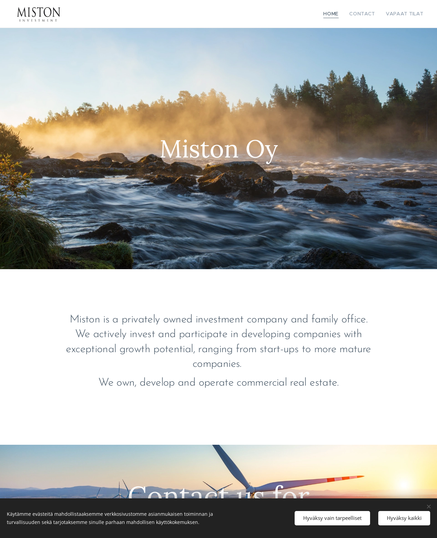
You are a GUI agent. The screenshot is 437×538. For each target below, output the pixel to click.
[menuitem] (339, 14)
